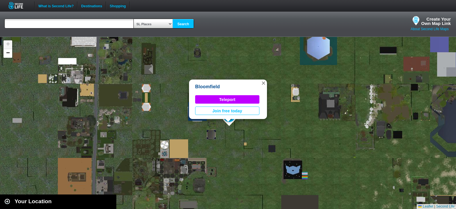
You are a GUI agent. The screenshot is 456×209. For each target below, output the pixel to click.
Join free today (227, 111)
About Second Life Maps (430, 29)
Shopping (118, 5)
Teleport (227, 99)
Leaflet (425, 206)
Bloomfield (207, 86)
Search (183, 24)
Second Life (19, 5)
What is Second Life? (56, 5)
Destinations (91, 5)
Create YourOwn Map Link (436, 21)
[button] (263, 83)
